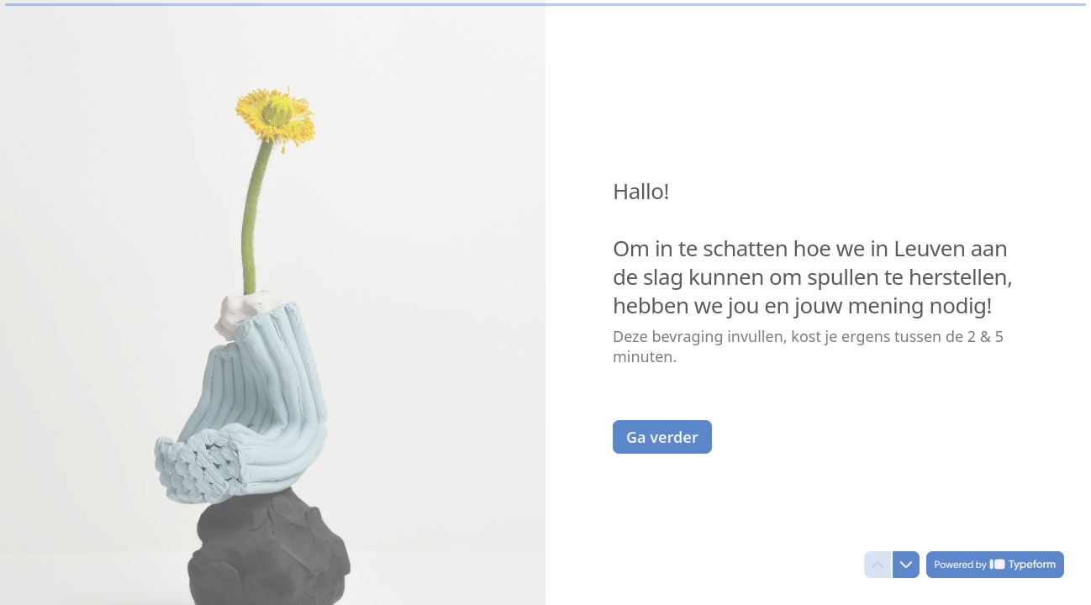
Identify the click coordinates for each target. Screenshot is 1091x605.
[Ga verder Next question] (662, 436)
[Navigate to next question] (906, 564)
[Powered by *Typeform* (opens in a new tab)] (995, 564)
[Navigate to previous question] (877, 564)
